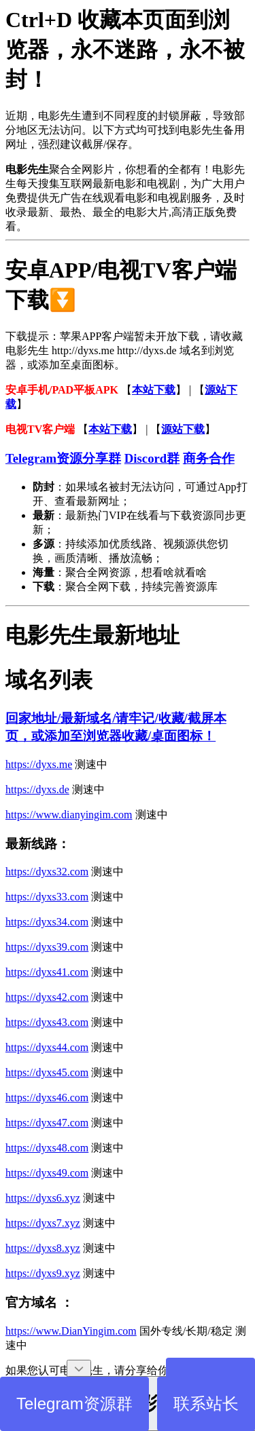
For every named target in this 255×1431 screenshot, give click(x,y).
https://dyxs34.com (46, 922)
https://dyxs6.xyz (42, 1198)
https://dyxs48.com (46, 1147)
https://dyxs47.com (46, 1122)
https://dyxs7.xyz (42, 1223)
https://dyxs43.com (46, 1022)
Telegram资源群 (74, 1403)
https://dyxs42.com (46, 997)
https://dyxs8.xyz (42, 1248)
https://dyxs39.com (46, 947)
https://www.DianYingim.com (71, 1331)
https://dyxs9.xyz (42, 1273)
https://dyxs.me (38, 764)
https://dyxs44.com (46, 1047)
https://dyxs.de (37, 789)
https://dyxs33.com (46, 896)
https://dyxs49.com (46, 1173)
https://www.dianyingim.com (69, 814)
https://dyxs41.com (46, 972)
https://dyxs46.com (46, 1097)
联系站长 (206, 1403)
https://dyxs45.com (46, 1072)
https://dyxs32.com (46, 871)
